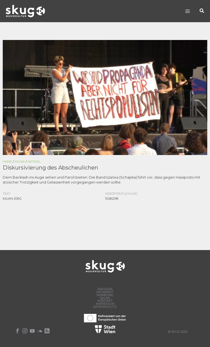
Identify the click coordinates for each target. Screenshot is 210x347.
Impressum (105, 303)
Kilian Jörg (12, 198)
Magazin (105, 289)
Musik (20, 162)
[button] (202, 11)
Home (7, 162)
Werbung (105, 295)
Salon (105, 298)
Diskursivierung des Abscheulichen (50, 167)
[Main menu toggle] (187, 11)
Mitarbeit (105, 292)
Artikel (34, 162)
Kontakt (105, 300)
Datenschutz (105, 306)
